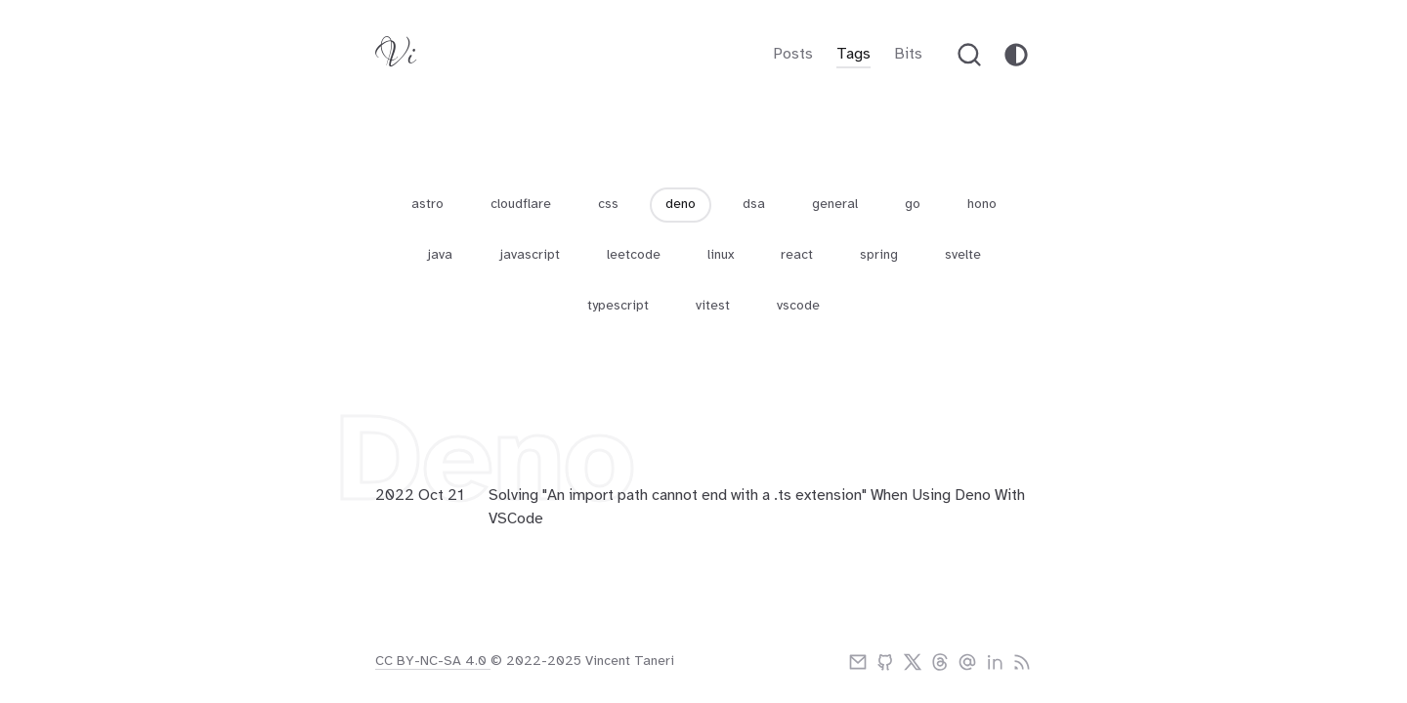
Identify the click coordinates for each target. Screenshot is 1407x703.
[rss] (1022, 662)
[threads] (940, 662)
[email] (858, 662)
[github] (885, 662)
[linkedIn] (994, 662)
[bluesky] (967, 662)
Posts (793, 54)
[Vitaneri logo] (395, 59)
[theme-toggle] (1016, 54)
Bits (908, 54)
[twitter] (912, 662)
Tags (853, 54)
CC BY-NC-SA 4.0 (432, 661)
